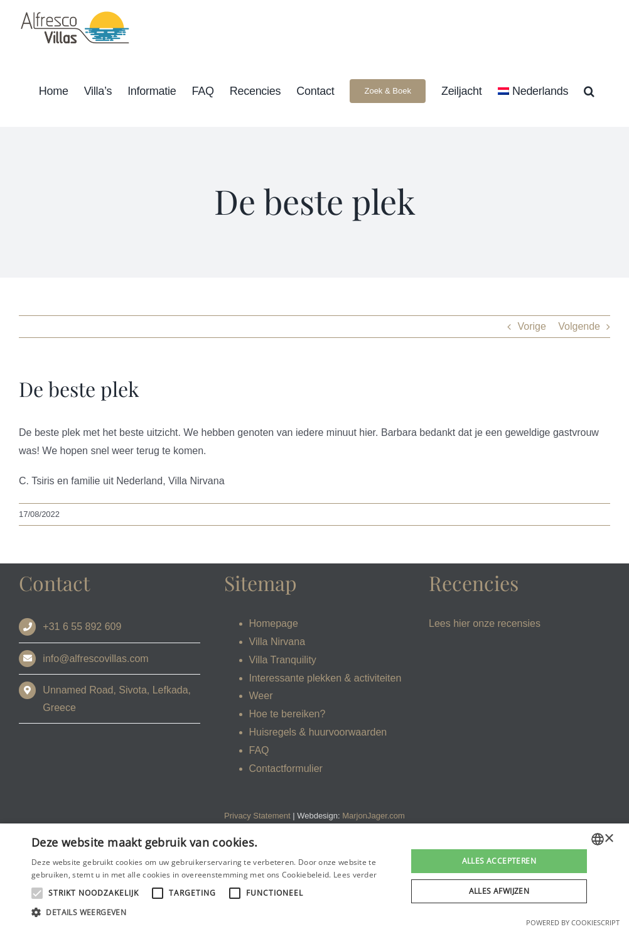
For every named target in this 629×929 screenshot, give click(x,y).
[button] (589, 91)
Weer (261, 695)
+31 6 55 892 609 (82, 626)
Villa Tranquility (282, 660)
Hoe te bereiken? (287, 714)
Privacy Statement (257, 815)
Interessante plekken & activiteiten (325, 678)
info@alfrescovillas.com (95, 658)
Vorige (531, 326)
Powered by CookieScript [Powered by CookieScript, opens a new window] (573, 922)
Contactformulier (286, 768)
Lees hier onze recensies (484, 623)
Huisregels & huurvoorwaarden (318, 732)
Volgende (579, 326)
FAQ (259, 750)
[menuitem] (533, 91)
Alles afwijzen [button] (499, 891)
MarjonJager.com (373, 815)
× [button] (608, 839)
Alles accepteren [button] (499, 861)
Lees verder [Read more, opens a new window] (355, 874)
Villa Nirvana (277, 641)
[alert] (314, 876)
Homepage (273, 623)
